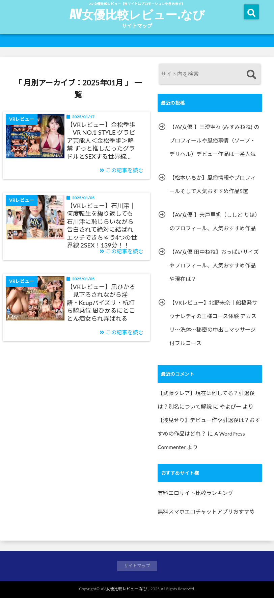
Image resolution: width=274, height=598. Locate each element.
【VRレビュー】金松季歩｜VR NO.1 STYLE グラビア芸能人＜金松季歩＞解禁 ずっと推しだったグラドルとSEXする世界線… (101, 140)
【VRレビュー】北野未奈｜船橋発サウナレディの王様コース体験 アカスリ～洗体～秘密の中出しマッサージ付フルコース (213, 322)
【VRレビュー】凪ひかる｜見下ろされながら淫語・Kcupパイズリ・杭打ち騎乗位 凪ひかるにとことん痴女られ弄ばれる (101, 302)
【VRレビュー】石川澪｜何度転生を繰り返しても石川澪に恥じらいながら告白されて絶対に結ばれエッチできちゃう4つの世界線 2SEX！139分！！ (102, 225)
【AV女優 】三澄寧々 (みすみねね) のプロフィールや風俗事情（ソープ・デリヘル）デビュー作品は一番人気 (214, 140)
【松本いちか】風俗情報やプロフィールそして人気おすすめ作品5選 (212, 184)
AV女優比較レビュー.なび (137, 14)
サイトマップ (137, 26)
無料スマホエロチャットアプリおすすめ (206, 511)
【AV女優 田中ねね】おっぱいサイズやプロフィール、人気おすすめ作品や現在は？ (214, 265)
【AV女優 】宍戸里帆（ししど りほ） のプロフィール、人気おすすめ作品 (214, 221)
